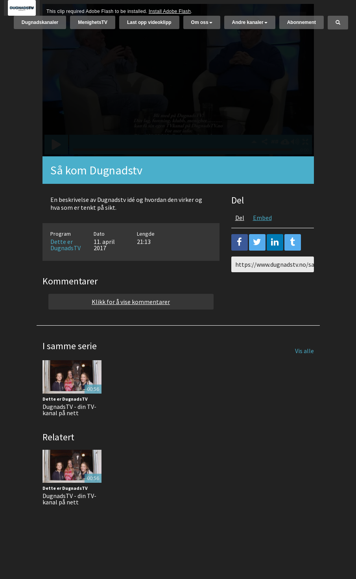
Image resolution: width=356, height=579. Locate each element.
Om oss (201, 26)
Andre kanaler (249, 26)
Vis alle (304, 370)
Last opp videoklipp (149, 26)
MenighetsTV (92, 26)
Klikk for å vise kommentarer (131, 321)
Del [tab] (239, 237)
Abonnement (301, 26)
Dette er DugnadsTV (65, 264)
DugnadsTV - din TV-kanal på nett (69, 429)
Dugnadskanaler (40, 26)
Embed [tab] (262, 237)
